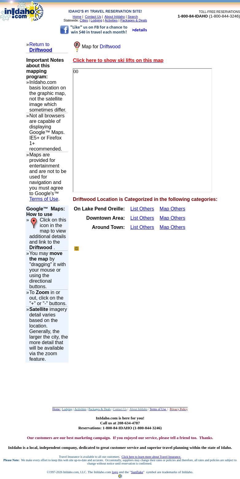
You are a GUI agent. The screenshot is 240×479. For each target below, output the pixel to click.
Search (133, 16)
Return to (39, 44)
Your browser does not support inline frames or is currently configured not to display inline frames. (142, 130)
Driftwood (40, 50)
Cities (84, 20)
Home (77, 16)
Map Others (172, 208)
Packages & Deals (133, 20)
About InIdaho (115, 16)
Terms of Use (43, 199)
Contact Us (93, 16)
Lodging (96, 20)
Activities (111, 20)
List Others (142, 208)
